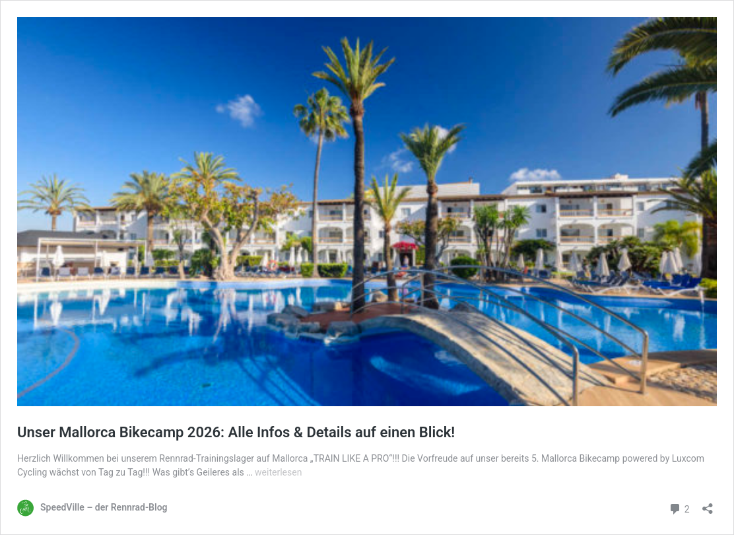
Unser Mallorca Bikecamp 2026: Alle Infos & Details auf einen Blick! (236, 432)
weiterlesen (278, 472)
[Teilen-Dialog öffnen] (707, 504)
